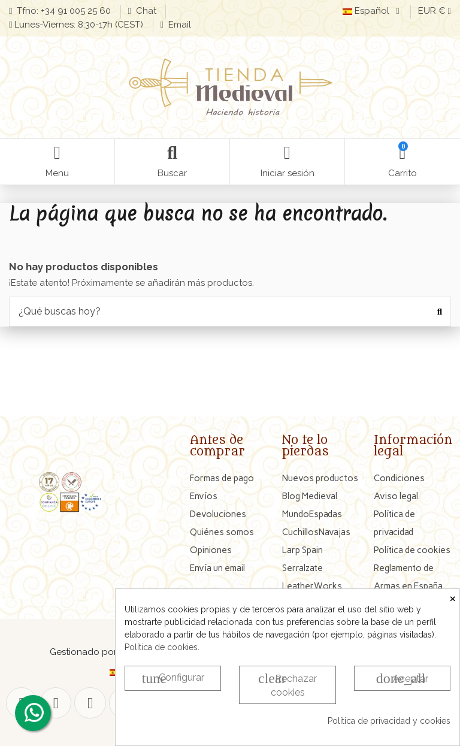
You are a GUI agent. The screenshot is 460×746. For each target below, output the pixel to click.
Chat (146, 10)
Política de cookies (161, 647)
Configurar (173, 678)
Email (178, 24)
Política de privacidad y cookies (389, 721)
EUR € (434, 10)
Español (373, 10)
